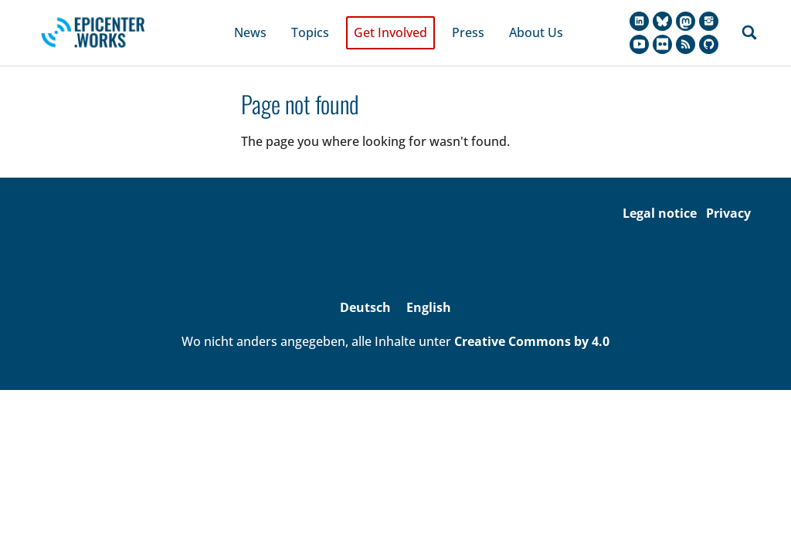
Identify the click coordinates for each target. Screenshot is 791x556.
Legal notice (660, 193)
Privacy (728, 193)
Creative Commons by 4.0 (531, 322)
